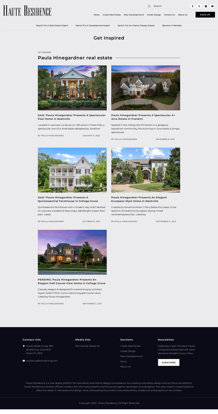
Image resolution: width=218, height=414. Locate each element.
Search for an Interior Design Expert (136, 26)
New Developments (127, 15)
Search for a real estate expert (52, 26)
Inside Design (148, 15)
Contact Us (163, 15)
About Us (176, 15)
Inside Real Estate (105, 15)
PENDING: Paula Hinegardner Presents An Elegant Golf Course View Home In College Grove (69, 284)
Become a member (172, 26)
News (90, 15)
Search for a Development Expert (93, 26)
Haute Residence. (108, 407)
